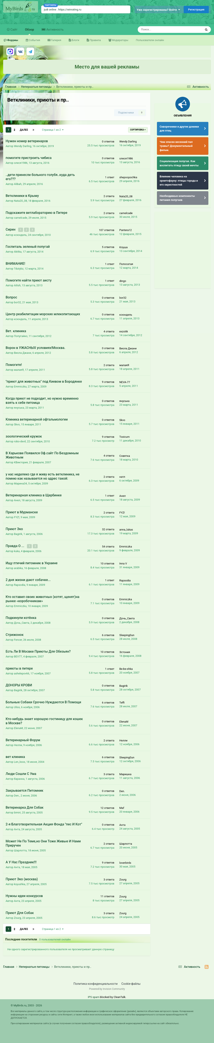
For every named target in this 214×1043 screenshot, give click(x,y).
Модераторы (119, 40)
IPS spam (93, 996)
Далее (24, 129)
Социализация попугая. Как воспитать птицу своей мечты (179, 163)
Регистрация (196, 9)
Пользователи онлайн (150, 40)
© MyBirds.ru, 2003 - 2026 (26, 1005)
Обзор (29, 31)
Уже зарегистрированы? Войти (158, 9)
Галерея (55, 40)
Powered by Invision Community (107, 988)
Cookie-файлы (131, 983)
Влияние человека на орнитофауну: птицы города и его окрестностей (179, 180)
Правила (95, 40)
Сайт (14, 29)
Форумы (12, 40)
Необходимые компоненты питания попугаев (177, 198)
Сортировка (138, 130)
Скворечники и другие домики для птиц (179, 128)
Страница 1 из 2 (53, 129)
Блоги (75, 40)
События (34, 40)
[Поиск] (159, 29)
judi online (50, 9)
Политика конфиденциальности (96, 983)
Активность (55, 29)
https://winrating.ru (69, 9)
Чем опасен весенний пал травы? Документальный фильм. (176, 146)
